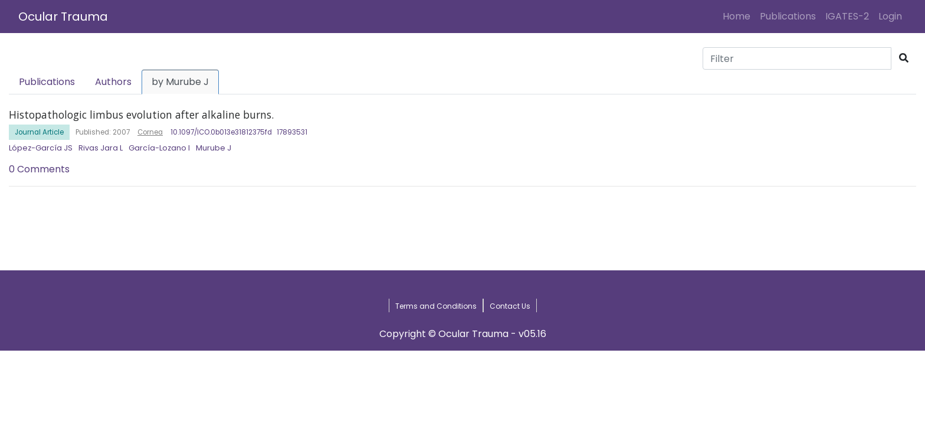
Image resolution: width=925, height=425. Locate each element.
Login (892, 16)
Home (739, 16)
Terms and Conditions (436, 306)
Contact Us (510, 306)
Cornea (150, 132)
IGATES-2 (847, 16)
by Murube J (180, 82)
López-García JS (41, 148)
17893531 (292, 132)
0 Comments (39, 169)
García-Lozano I (159, 148)
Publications (788, 16)
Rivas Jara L (100, 148)
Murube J (213, 148)
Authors (113, 82)
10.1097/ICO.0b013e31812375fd (221, 132)
